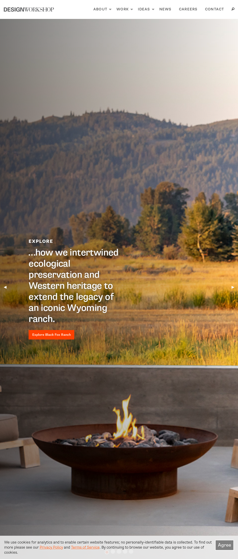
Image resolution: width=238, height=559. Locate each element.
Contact (214, 9)
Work (122, 9)
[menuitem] (101, 9)
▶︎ (235, 287)
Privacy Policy (51, 547)
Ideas (144, 9)
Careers (188, 9)
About (100, 9)
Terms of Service (85, 547)
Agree (224, 545)
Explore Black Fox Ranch (51, 335)
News (165, 9)
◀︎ (7, 287)
